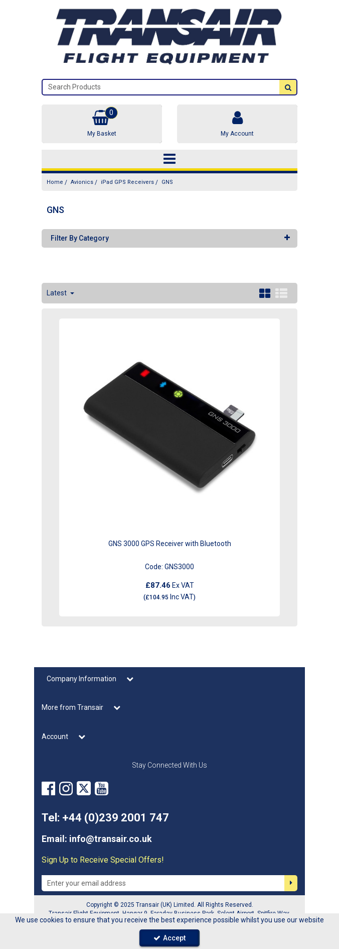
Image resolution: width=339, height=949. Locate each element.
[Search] (161, 87)
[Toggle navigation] (169, 159)
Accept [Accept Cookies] (169, 938)
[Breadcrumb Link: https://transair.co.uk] (55, 182)
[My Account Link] (237, 123)
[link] (48, 788)
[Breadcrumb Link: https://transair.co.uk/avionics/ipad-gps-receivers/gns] (167, 182)
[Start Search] (287, 87)
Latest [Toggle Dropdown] (57, 293)
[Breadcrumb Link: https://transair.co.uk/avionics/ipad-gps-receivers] (127, 182)
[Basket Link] (102, 123)
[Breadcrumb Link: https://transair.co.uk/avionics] (82, 182)
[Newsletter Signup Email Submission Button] (290, 883)
